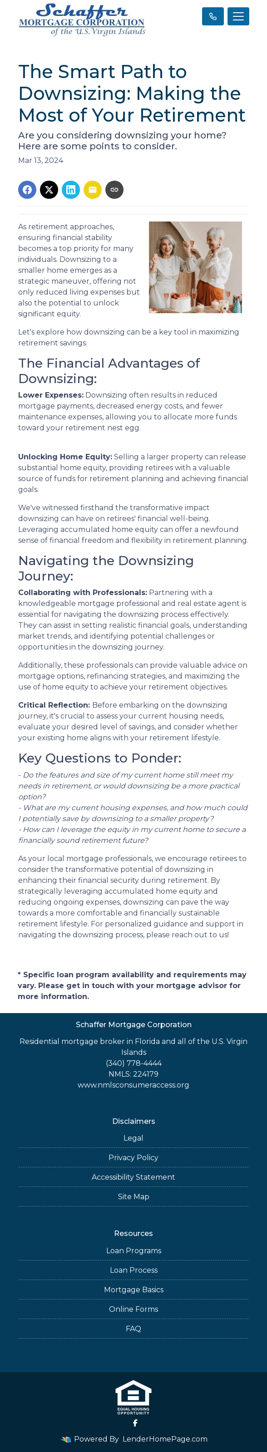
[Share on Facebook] (27, 190)
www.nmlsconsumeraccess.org (133, 1085)
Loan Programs (133, 1250)
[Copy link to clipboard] (114, 190)
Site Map (133, 1196)
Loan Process (134, 1270)
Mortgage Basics (133, 1289)
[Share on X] (49, 190)
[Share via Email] (93, 190)
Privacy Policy (133, 1157)
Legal (133, 1138)
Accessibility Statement (133, 1177)
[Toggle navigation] (238, 16)
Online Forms (133, 1309)
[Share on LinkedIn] (71, 190)
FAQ (133, 1328)
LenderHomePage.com (165, 1439)
